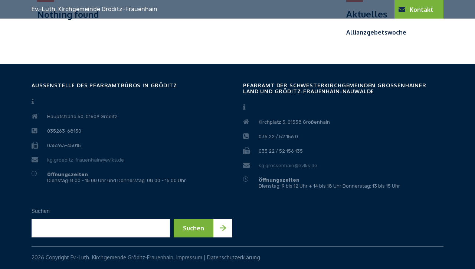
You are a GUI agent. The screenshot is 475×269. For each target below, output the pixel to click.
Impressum (189, 257)
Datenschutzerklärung (233, 257)
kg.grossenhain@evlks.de (288, 165)
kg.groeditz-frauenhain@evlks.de (85, 160)
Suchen (41, 211)
